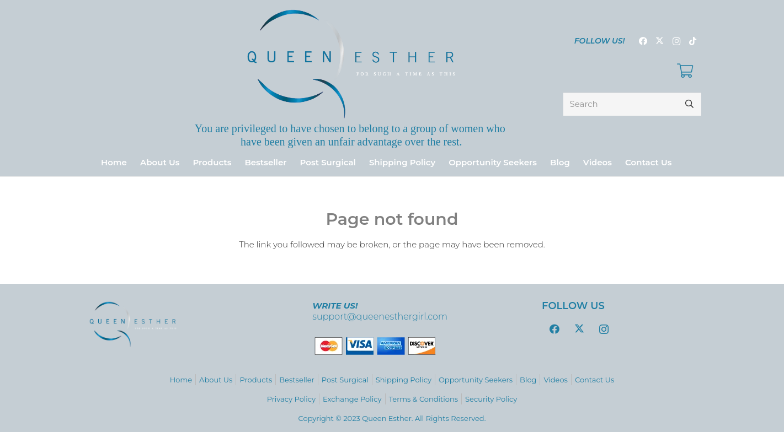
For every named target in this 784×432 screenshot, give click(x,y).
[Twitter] (660, 41)
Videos (555, 379)
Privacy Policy (291, 399)
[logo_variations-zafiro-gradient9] (351, 64)
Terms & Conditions (423, 399)
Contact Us (594, 379)
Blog (528, 379)
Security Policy (491, 399)
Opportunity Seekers (476, 379)
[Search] (632, 104)
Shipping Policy (403, 379)
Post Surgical (345, 379)
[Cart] (685, 71)
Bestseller (296, 379)
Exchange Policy (352, 399)
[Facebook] (643, 41)
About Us (215, 379)
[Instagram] (676, 41)
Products (255, 379)
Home (181, 379)
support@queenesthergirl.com (379, 316)
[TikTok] (693, 41)
